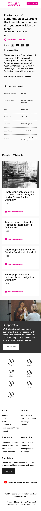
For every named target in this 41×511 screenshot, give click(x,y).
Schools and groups (10, 442)
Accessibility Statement (25, 504)
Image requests (8, 452)
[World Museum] (30, 362)
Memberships (26, 415)
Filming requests (27, 449)
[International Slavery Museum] (11, 373)
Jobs (4, 418)
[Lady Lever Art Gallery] (11, 395)
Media (4, 422)
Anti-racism (6, 449)
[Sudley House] (30, 384)
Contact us (6, 425)
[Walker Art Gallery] (11, 384)
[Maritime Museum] (30, 373)
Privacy (10, 502)
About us (5, 415)
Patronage (25, 422)
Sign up (8, 471)
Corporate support (28, 418)
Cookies (10, 504)
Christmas (25, 445)
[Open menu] (3, 4)
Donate (24, 425)
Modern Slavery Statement (25, 502)
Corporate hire (27, 442)
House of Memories (10, 445)
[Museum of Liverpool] (11, 362)
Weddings (25, 452)
